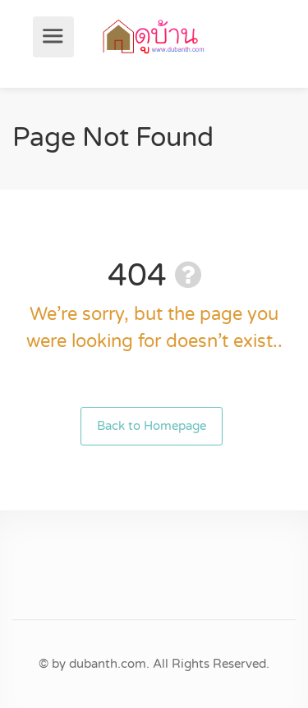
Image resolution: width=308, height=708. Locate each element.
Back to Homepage (151, 425)
